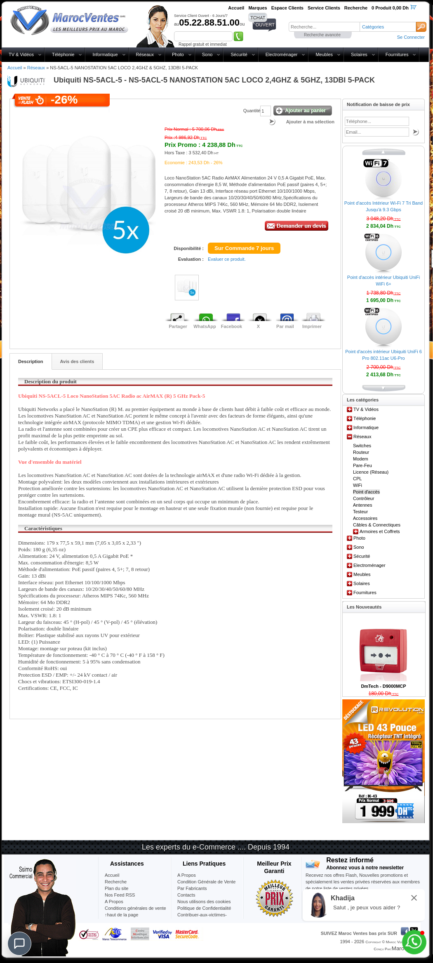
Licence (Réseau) (370, 472)
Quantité (252, 110)
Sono (207, 54)
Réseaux (145, 54)
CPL (357, 478)
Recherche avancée (322, 35)
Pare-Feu (362, 465)
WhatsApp (204, 326)
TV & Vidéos (21, 54)
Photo (178, 54)
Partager (178, 326)
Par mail (285, 326)
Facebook (231, 326)
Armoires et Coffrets (380, 531)
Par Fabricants (192, 888)
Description (30, 361)
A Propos (186, 875)
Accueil (14, 67)
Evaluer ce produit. (227, 259)
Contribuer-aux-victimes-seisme (202, 918)
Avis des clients (77, 361)
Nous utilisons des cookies (204, 901)
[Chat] (19, 944)
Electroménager (282, 54)
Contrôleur (363, 498)
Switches (362, 445)
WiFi (357, 485)
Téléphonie (63, 54)
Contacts (186, 894)
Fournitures (397, 54)
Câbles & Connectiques (376, 524)
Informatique (105, 54)
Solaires (359, 54)
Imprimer (312, 326)
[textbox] (324, 27)
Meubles (324, 54)
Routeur (361, 452)
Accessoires (365, 518)
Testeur (360, 511)
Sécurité (239, 54)
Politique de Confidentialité (204, 908)
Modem (360, 458)
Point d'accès (366, 491)
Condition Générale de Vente (206, 881)
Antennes (362, 505)
